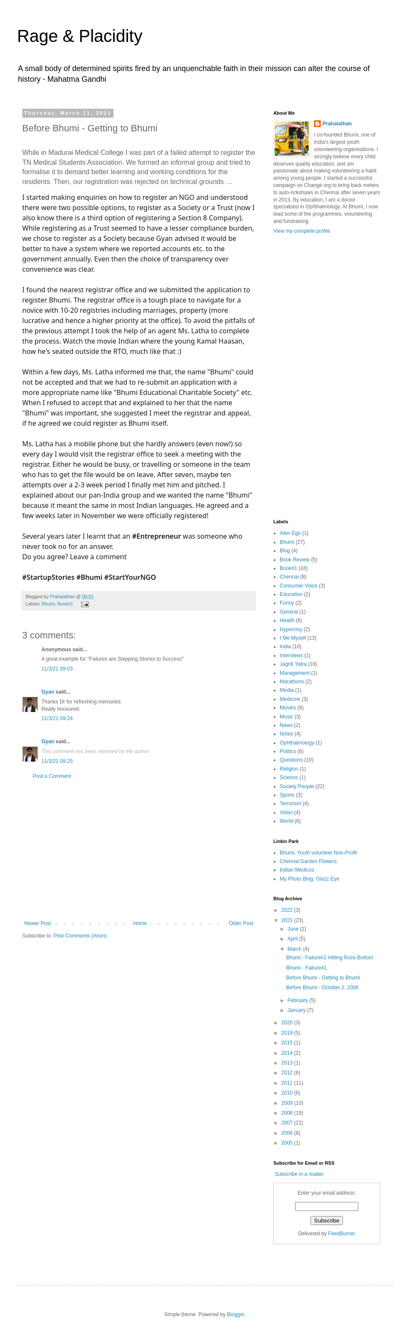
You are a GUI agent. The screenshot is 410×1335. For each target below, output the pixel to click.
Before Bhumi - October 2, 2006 (322, 988)
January (297, 1010)
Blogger (235, 1314)
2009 (287, 1103)
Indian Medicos (297, 870)
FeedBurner (341, 1234)
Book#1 (65, 603)
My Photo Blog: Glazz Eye (309, 879)
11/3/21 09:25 (57, 761)
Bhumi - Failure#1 (306, 968)
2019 (287, 1033)
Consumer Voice (298, 586)
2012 (287, 1073)
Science (289, 777)
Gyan (47, 692)
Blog (285, 551)
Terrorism (290, 804)
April (293, 939)
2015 (287, 1043)
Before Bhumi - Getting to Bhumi (323, 978)
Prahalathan (63, 596)
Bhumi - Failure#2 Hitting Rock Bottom (329, 958)
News (286, 725)
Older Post (241, 923)
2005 (287, 1143)
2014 (287, 1053)
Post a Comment (52, 776)
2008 (287, 1113)
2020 (287, 1023)
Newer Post (37, 923)
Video (286, 813)
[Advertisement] (139, 850)
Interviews (291, 656)
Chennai (289, 577)
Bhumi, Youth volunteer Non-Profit (318, 853)
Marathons (292, 682)
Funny (287, 603)
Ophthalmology (297, 743)
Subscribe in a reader (299, 1174)
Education (291, 594)
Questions (291, 760)
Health (287, 620)
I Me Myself (293, 638)
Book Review (295, 560)
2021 (287, 920)
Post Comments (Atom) (80, 936)
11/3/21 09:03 (57, 669)
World (286, 821)
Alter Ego (290, 533)
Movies (288, 708)
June (293, 929)
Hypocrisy (291, 629)
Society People (297, 786)
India (285, 647)
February (298, 1000)
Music (286, 717)
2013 (287, 1063)
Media (287, 690)
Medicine (290, 699)
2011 (287, 1083)
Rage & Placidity (79, 36)
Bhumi (48, 603)
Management (295, 673)
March (295, 949)
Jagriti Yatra (293, 664)
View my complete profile (301, 231)
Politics (288, 751)
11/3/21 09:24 (57, 718)
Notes (286, 734)
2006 (287, 1133)
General (289, 612)
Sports (287, 795)
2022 (287, 910)
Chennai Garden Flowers (308, 861)
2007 (287, 1123)
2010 (287, 1093)
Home (140, 923)
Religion (289, 769)
